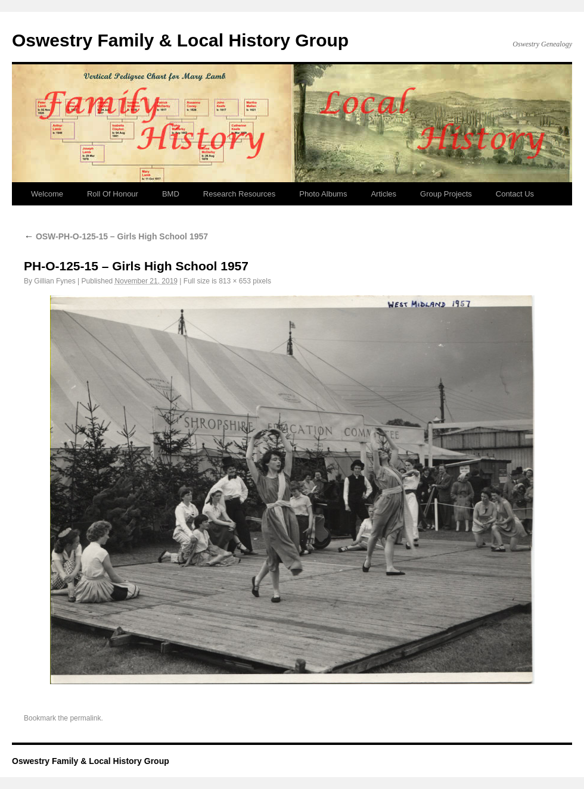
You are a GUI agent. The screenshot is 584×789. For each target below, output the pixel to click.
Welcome (47, 193)
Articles (383, 193)
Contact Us (515, 193)
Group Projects (446, 193)
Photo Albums (323, 193)
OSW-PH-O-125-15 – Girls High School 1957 (116, 236)
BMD (170, 193)
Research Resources (239, 193)
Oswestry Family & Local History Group (180, 40)
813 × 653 (235, 281)
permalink (85, 718)
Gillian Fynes (54, 281)
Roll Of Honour (112, 193)
